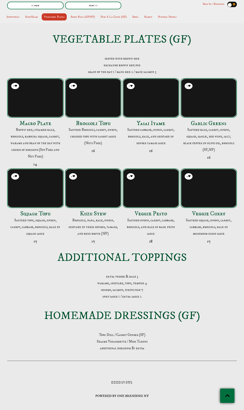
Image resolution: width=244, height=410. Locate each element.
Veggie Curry (208, 213)
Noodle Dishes (167, 17)
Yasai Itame (151, 123)
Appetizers (12, 17)
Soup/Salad (31, 17)
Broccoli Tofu (93, 123)
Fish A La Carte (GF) (114, 17)
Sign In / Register (213, 4)
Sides (135, 17)
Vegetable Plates (54, 17)
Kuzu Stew (93, 213)
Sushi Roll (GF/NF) (83, 17)
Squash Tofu (35, 213)
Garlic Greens (208, 123)
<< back (35, 5)
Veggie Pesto (151, 213)
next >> (93, 5)
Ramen (148, 17)
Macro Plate (35, 123)
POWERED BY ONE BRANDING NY (122, 396)
